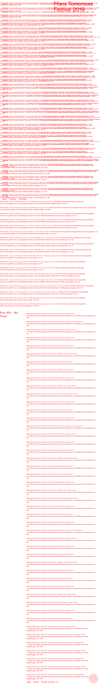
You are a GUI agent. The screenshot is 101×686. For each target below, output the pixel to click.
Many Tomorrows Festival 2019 (73, 6)
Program (12, 199)
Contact (36, 682)
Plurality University (48, 682)
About (4, 199)
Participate (23, 199)
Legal (28, 682)
